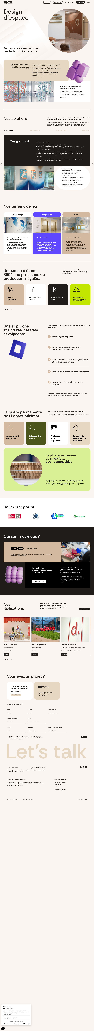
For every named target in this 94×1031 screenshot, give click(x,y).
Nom (8, 709)
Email (8, 727)
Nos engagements (57, 2)
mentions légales (36, 736)
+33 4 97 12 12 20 (58, 791)
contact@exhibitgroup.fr (60, 789)
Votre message (52, 709)
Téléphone (30, 727)
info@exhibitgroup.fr (16, 691)
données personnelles (23, 737)
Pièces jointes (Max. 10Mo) (55, 727)
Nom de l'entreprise (12, 718)
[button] (1, 164)
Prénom (30, 709)
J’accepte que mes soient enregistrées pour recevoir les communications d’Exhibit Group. (27, 770)
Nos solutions (46, 2)
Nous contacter (80, 2)
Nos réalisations (69, 2)
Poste (29, 718)
